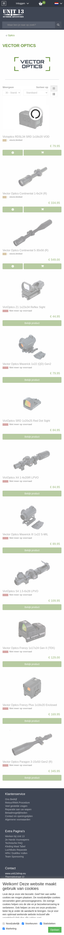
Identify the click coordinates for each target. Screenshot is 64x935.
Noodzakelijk (11, 923)
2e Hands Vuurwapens (17, 839)
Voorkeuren (29, 923)
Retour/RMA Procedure (17, 802)
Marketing (9, 928)
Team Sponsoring (14, 856)
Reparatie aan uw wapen (18, 809)
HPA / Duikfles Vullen (16, 853)
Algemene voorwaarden (17, 819)
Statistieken (47, 923)
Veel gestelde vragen (16, 806)
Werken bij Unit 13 (15, 836)
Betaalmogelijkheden (16, 812)
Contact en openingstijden (19, 816)
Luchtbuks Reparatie (16, 849)
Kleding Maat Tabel (15, 846)
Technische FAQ (13, 843)
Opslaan (54, 929)
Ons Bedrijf (11, 799)
